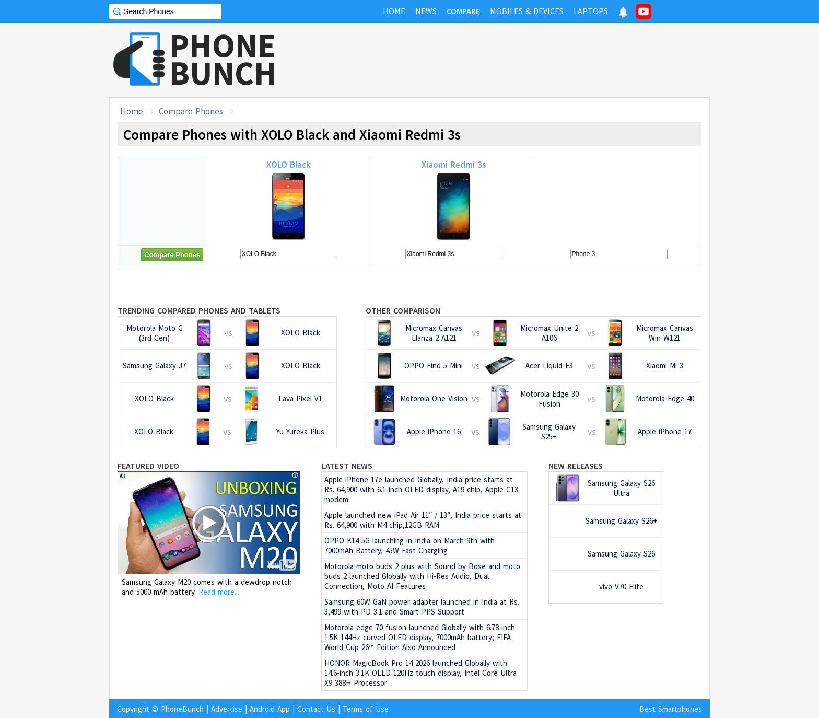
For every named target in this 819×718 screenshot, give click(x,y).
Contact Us (316, 709)
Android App (270, 709)
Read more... (218, 592)
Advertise (226, 709)
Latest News (346, 465)
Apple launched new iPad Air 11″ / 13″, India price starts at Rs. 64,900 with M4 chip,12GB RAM (422, 520)
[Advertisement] (520, 60)
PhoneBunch (182, 709)
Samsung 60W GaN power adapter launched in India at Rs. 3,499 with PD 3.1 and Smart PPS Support (421, 607)
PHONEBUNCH (223, 59)
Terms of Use (366, 709)
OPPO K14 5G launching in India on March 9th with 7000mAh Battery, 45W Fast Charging (409, 545)
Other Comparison (403, 310)
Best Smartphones (670, 709)
